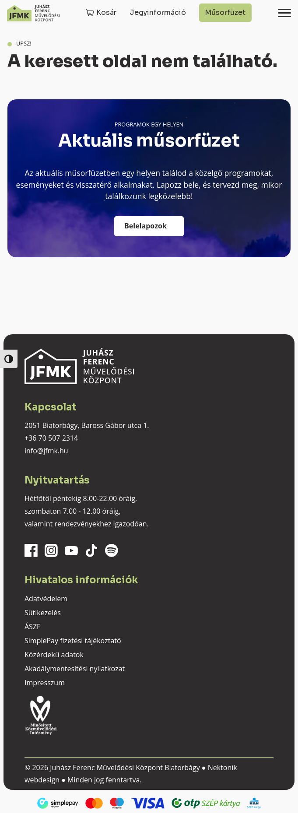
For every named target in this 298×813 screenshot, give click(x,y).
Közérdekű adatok (54, 654)
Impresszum (45, 682)
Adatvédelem (46, 598)
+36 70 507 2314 (51, 438)
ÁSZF (32, 626)
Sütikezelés (43, 612)
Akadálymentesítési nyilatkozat (75, 668)
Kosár (106, 12)
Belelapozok (145, 226)
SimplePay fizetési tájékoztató (73, 640)
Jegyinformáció (158, 12)
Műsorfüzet (225, 12)
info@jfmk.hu (46, 451)
